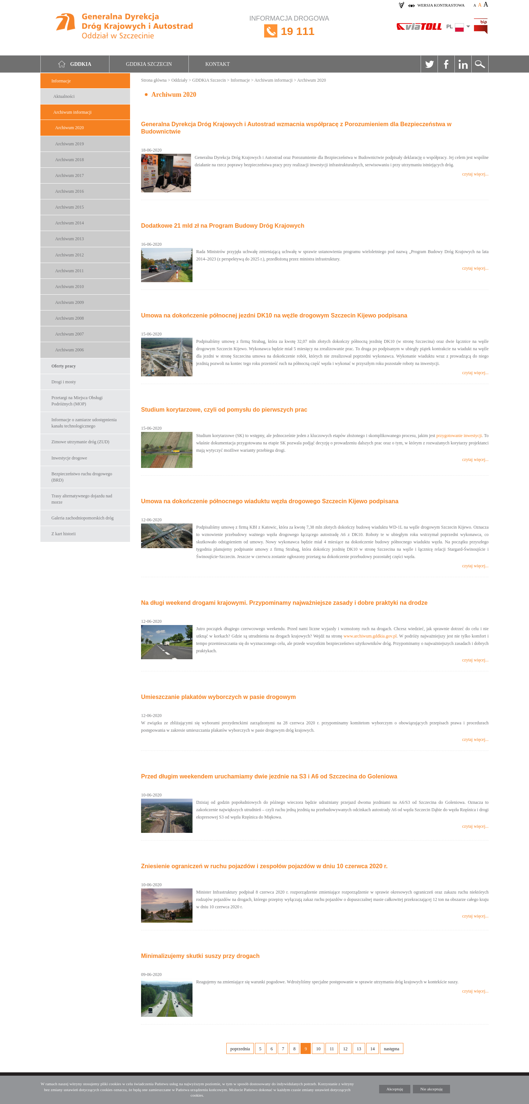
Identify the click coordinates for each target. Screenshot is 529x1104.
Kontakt (217, 64)
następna (391, 1048)
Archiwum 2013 (69, 238)
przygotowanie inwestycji (459, 435)
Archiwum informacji (72, 112)
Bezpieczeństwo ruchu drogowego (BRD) (81, 477)
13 (359, 1048)
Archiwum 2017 (69, 175)
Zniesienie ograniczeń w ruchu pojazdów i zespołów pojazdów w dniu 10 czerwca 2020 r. (264, 866)
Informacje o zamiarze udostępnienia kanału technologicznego (84, 423)
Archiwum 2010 (69, 286)
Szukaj (479, 64)
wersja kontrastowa (440, 5)
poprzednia (240, 1048)
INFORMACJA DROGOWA (289, 31)
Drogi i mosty (63, 381)
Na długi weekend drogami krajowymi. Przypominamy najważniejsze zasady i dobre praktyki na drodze (284, 603)
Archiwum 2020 (69, 127)
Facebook (446, 64)
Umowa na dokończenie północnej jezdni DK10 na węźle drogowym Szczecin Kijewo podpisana (274, 315)
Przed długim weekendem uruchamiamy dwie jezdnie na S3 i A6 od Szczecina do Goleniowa (269, 776)
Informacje (61, 81)
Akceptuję (394, 1089)
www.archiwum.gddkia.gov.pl (369, 636)
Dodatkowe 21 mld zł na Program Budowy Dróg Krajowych (223, 226)
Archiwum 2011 (69, 270)
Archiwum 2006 (69, 349)
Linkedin (462, 64)
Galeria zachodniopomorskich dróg (82, 518)
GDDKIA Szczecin (149, 64)
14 (372, 1048)
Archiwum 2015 (69, 207)
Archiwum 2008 (69, 318)
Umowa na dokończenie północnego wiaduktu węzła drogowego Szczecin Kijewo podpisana (270, 501)
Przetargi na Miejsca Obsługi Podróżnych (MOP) (76, 401)
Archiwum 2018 (69, 159)
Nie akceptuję (431, 1089)
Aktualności (64, 96)
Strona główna (154, 80)
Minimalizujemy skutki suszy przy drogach (200, 956)
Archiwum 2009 (69, 302)
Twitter (429, 64)
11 (332, 1048)
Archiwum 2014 (69, 223)
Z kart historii (63, 533)
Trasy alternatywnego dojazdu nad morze (81, 499)
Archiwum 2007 (69, 334)
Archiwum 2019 (69, 143)
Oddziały (179, 80)
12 (345, 1048)
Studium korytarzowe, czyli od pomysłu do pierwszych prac (224, 410)
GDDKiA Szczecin (209, 80)
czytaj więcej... (475, 174)
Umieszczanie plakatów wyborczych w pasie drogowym (218, 697)
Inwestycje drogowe (69, 458)
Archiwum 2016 (69, 191)
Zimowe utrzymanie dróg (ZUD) (80, 441)
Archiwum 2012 (69, 255)
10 (318, 1048)
